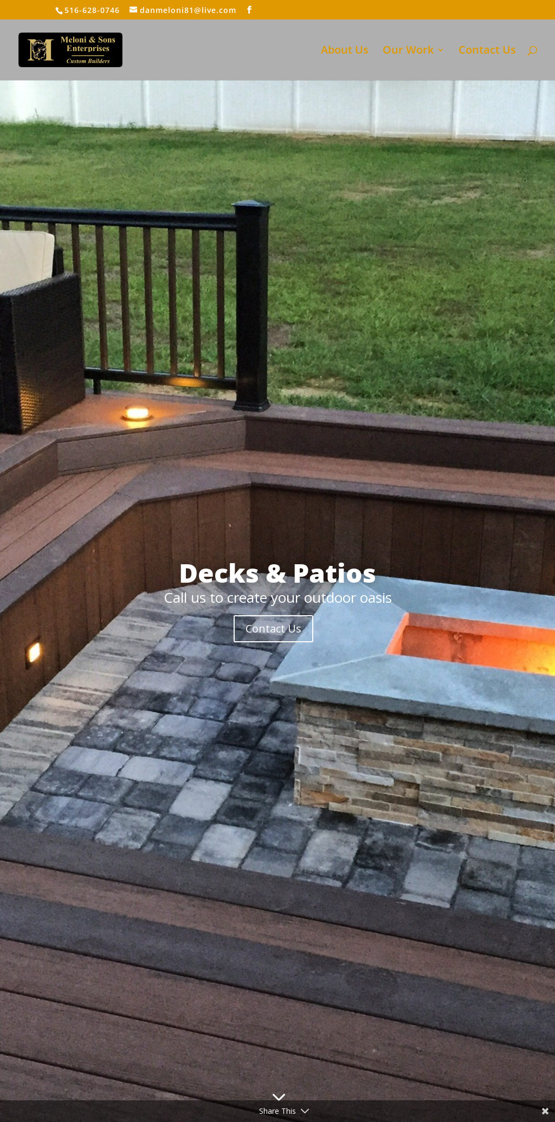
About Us (345, 51)
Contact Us (487, 51)
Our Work (408, 51)
